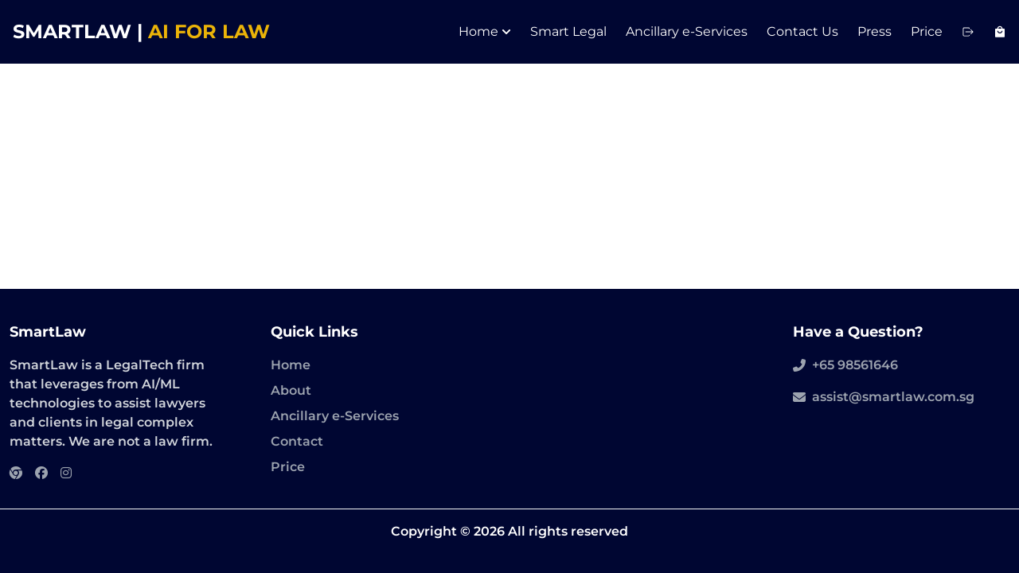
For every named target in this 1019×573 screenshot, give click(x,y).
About (291, 390)
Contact (297, 441)
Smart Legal (568, 31)
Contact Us (802, 31)
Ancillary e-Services (687, 31)
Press (874, 31)
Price (927, 31)
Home (485, 31)
